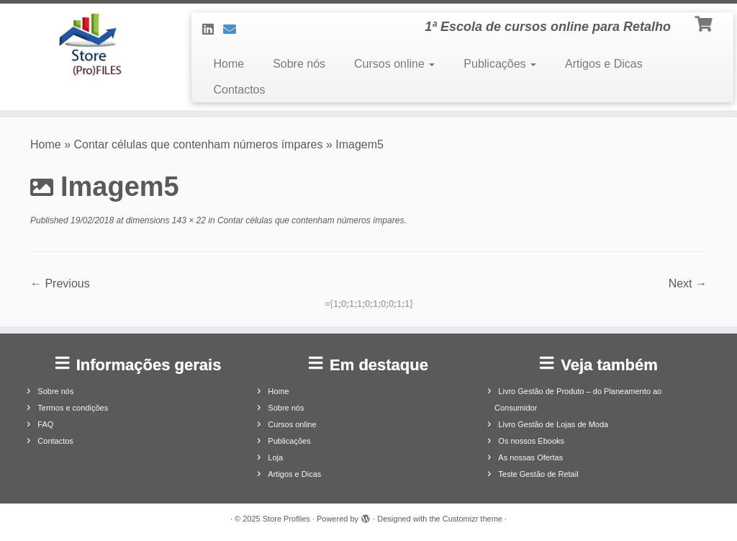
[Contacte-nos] (234, 29)
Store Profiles (286, 518)
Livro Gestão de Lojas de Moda (553, 424)
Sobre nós (299, 64)
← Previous (60, 283)
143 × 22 (188, 220)
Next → (688, 283)
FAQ (45, 424)
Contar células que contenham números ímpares (198, 144)
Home (228, 64)
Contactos (239, 90)
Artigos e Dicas (604, 64)
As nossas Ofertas (530, 457)
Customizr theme (472, 518)
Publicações (500, 64)
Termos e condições (72, 407)
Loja (275, 457)
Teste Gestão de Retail (538, 474)
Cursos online (394, 64)
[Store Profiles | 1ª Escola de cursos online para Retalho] (86, 45)
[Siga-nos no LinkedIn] (212, 29)
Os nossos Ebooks (531, 441)
